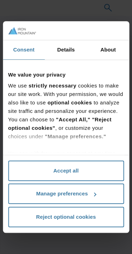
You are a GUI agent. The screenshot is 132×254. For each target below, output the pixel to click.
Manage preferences (66, 193)
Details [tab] (66, 50)
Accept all (66, 171)
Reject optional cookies (66, 217)
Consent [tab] (23, 50)
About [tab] (108, 50)
